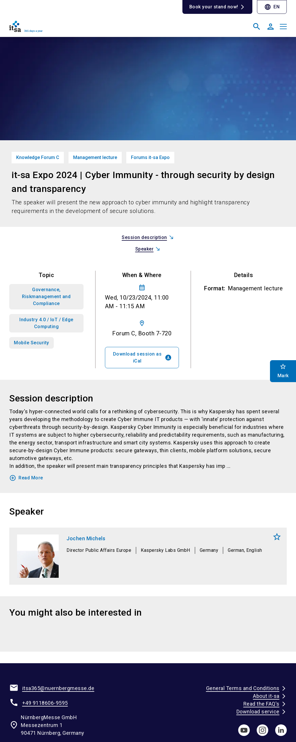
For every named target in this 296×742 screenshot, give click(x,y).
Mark (277, 536)
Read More (26, 477)
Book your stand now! (213, 7)
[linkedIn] (281, 730)
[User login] (270, 26)
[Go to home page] (76, 29)
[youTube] (244, 730)
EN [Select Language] (272, 6)
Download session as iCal (142, 357)
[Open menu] (283, 26)
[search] (256, 26)
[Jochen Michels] (148, 556)
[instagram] (262, 730)
